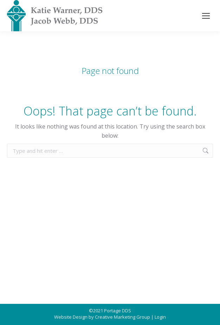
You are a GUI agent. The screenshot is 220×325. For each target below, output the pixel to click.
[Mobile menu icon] (206, 16)
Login (160, 317)
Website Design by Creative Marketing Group (102, 317)
